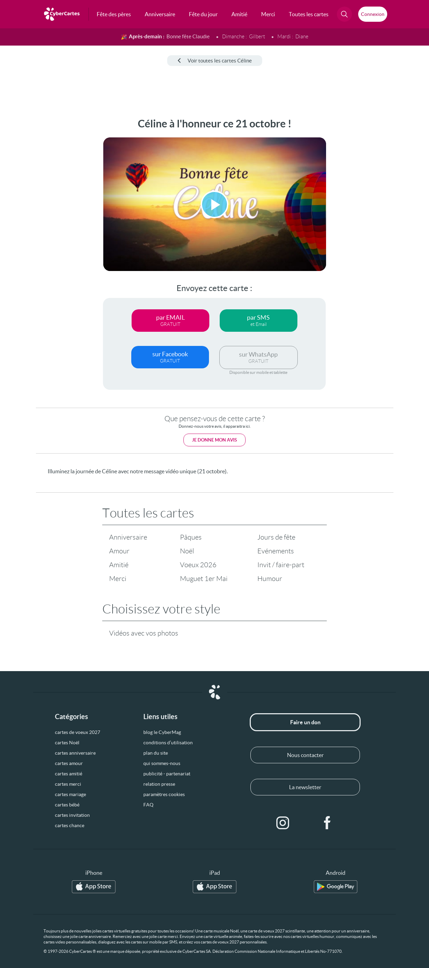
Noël (187, 551)
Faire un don (305, 722)
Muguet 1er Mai (204, 578)
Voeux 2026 (198, 565)
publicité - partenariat (166, 773)
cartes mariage (70, 794)
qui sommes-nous (161, 763)
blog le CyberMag (162, 732)
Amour (119, 551)
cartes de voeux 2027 (77, 732)
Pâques (191, 537)
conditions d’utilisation (168, 742)
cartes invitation (72, 815)
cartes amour (69, 763)
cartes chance (69, 825)
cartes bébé (67, 804)
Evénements (275, 551)
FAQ (148, 804)
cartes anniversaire (75, 753)
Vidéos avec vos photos (143, 633)
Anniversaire (128, 537)
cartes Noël (67, 742)
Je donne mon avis (214, 440)
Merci (117, 578)
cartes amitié (68, 773)
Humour (269, 578)
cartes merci (68, 784)
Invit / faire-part (280, 565)
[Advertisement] (32, 221)
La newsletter (305, 787)
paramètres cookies (164, 794)
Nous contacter (305, 755)
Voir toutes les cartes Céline (215, 61)
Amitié (118, 565)
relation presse (159, 784)
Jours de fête (276, 537)
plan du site (155, 753)
